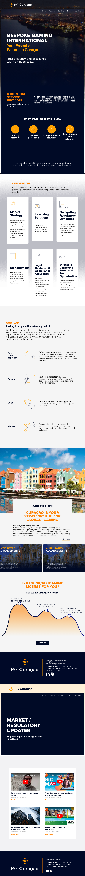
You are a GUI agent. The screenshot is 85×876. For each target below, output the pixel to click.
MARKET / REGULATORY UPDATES (56, 828)
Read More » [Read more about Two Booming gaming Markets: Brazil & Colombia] (49, 800)
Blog (68, 11)
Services (61, 11)
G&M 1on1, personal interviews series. (24, 794)
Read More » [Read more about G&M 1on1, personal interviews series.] (15, 800)
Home (43, 11)
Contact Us (77, 11)
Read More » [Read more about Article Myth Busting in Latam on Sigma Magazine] (15, 834)
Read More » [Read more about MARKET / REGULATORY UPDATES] (49, 834)
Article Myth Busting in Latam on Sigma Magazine (25, 828)
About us (52, 11)
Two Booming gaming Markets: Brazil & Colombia (59, 794)
